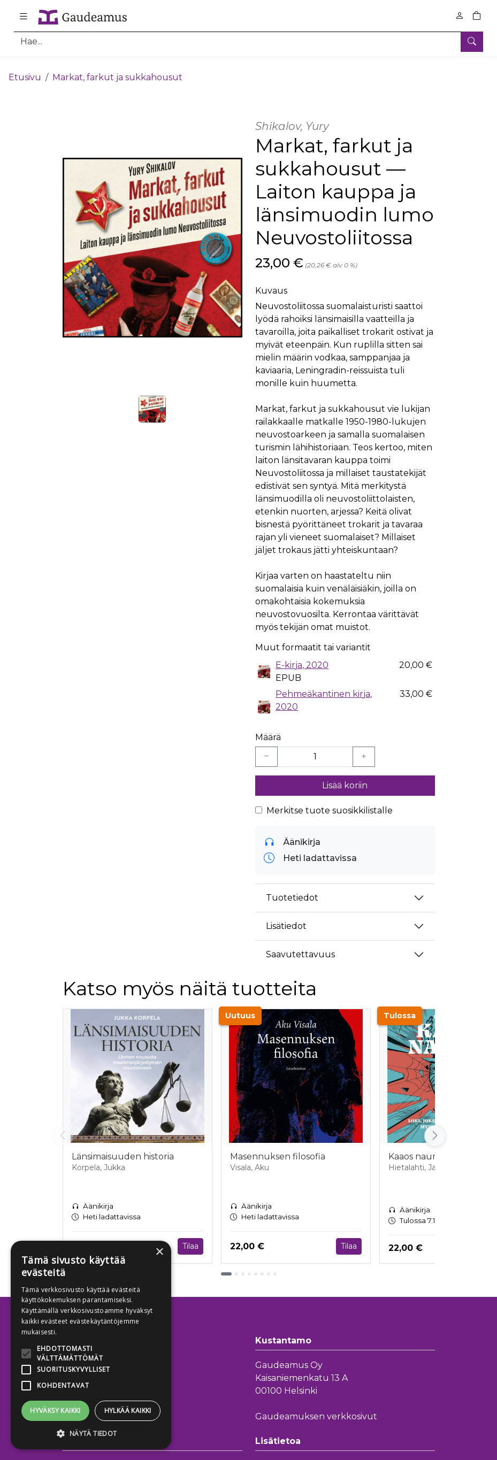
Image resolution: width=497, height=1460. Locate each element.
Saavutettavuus (300, 946)
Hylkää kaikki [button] (127, 1410)
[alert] (91, 1345)
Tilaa (190, 1237)
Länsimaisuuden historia (123, 1147)
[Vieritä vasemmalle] (62, 1127)
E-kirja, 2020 (302, 656)
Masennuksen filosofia (277, 1147)
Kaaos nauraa (416, 1147)
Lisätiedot (286, 917)
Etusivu (25, 68)
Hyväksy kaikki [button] (55, 1410)
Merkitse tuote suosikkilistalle (329, 801)
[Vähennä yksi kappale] (266, 747)
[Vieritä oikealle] (435, 1127)
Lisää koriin (345, 776)
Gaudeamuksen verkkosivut (316, 1408)
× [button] (159, 1252)
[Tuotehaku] (248, 41)
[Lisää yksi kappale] (364, 747)
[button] (90, 1433)
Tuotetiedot (292, 889)
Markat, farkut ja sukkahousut (117, 68)
